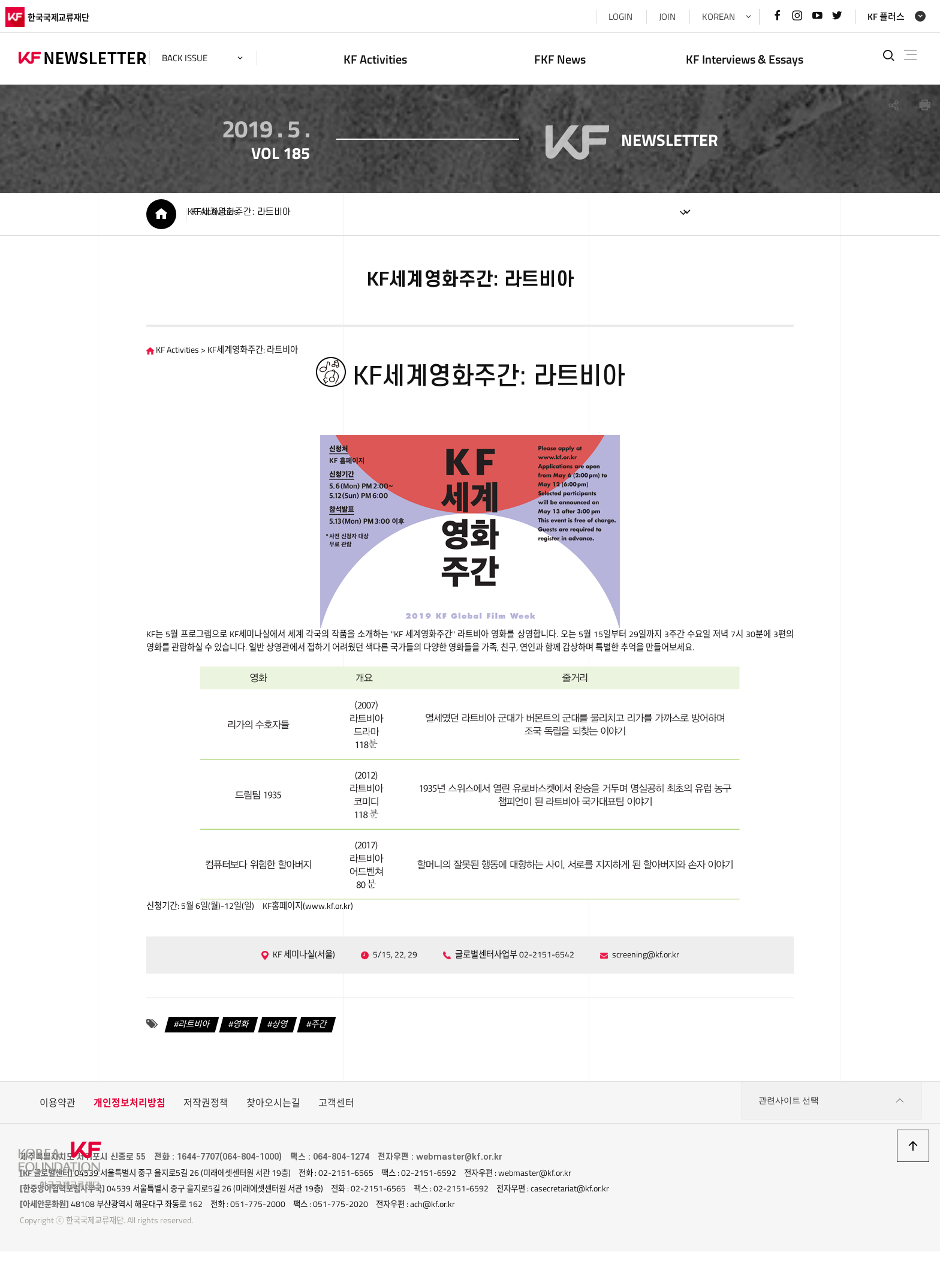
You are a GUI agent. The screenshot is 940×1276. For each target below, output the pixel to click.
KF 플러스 (872, 16)
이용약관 (58, 1131)
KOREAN (705, 16)
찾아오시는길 (273, 1131)
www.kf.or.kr (316, 931)
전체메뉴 (900, 55)
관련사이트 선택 (831, 1131)
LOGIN (607, 16)
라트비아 (162, 1053)
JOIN (654, 16)
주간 (298, 1053)
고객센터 (336, 1131)
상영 (256, 1053)
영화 (213, 1053)
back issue (198, 58)
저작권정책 (205, 1131)
